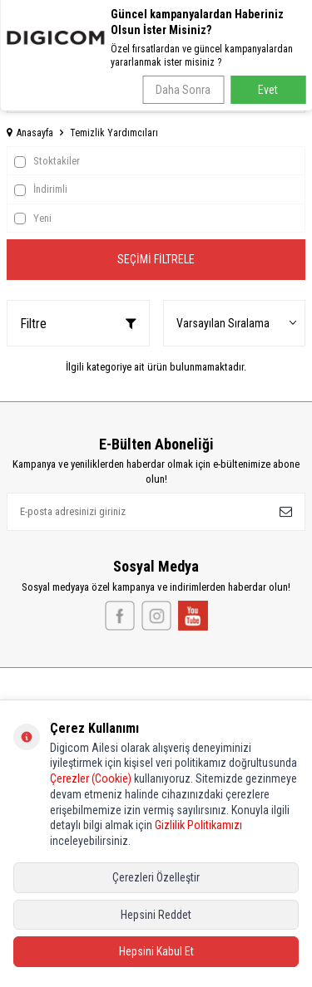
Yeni (33, 218)
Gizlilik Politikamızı (198, 825)
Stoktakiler (47, 161)
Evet (268, 89)
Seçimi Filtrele (156, 259)
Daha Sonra (183, 89)
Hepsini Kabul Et (156, 951)
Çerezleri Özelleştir (156, 877)
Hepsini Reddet (156, 914)
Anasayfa (30, 133)
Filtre (78, 323)
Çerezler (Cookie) (90, 778)
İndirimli (40, 189)
